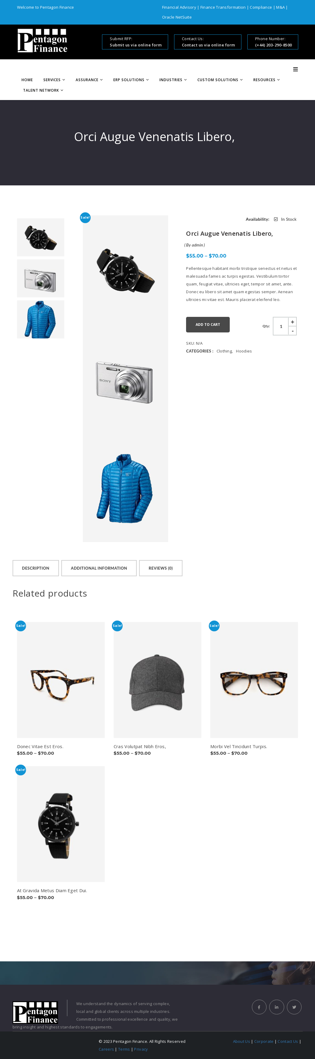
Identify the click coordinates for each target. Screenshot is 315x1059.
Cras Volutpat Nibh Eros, (140, 746)
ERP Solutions (128, 79)
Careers (106, 1049)
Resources (264, 79)
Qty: (266, 326)
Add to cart (208, 324)
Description (36, 568)
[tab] (36, 568)
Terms (124, 1049)
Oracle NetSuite (177, 17)
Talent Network (41, 90)
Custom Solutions (217, 79)
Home (27, 79)
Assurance (87, 79)
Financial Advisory (179, 7)
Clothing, (225, 351)
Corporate (264, 1041)
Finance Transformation (223, 7)
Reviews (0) (161, 568)
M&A (280, 7)
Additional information (99, 568)
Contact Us (288, 1041)
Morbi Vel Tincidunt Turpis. (238, 746)
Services (52, 79)
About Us (241, 1041)
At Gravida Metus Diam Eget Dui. (52, 890)
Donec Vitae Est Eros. (40, 746)
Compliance (261, 7)
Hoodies (244, 351)
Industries (170, 79)
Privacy (141, 1049)
